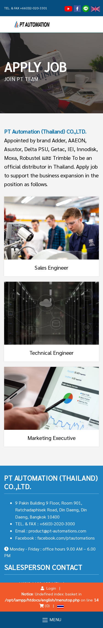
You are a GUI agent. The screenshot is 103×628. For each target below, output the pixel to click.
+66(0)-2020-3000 (57, 523)
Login (48, 588)
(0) (44, 605)
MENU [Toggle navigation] (51, 620)
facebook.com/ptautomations (66, 538)
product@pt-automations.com (57, 531)
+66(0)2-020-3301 (33, 8)
